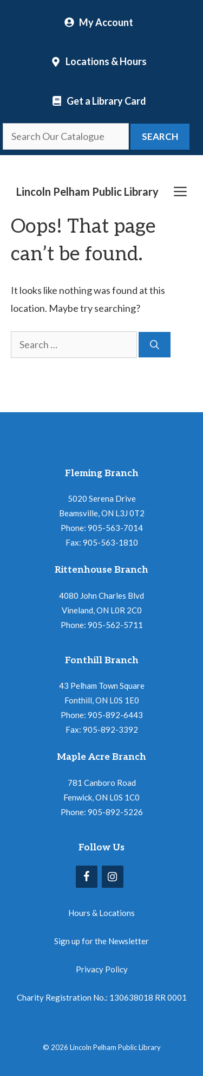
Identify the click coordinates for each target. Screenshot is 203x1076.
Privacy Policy (102, 969)
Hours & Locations (101, 913)
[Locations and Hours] (99, 61)
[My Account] (99, 22)
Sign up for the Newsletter (101, 941)
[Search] (155, 345)
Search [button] (160, 136)
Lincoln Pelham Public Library (87, 191)
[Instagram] (112, 877)
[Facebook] (86, 877)
